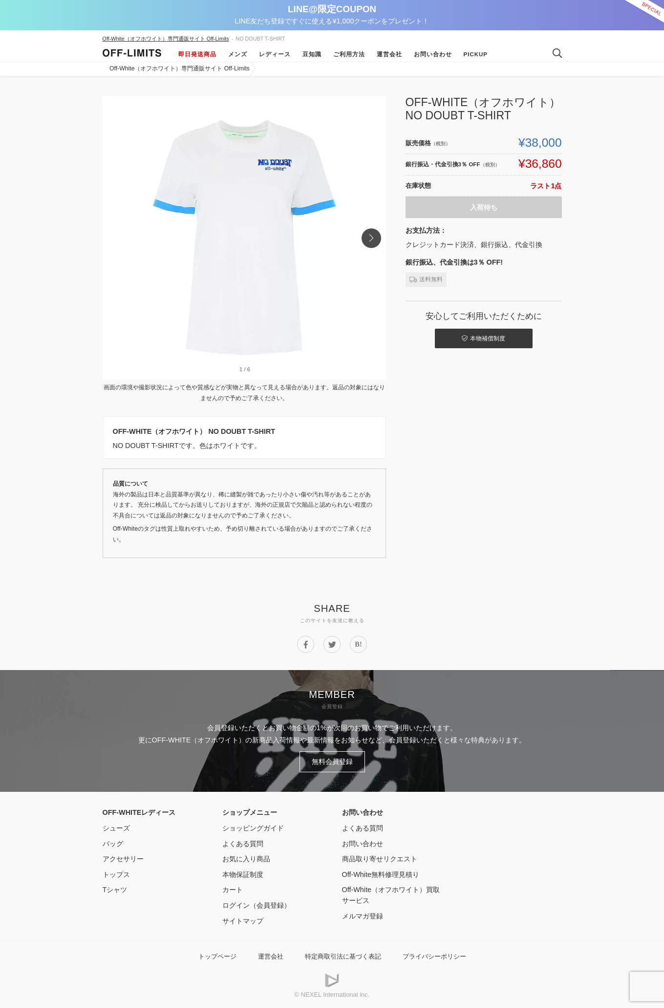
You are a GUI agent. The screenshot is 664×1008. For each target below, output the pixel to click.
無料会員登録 (332, 761)
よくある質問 (242, 844)
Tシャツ (115, 890)
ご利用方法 (349, 54)
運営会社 (389, 54)
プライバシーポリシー (434, 956)
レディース (275, 54)
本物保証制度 (242, 874)
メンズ (237, 54)
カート (232, 890)
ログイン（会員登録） (256, 905)
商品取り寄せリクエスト (379, 859)
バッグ (113, 844)
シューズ (116, 828)
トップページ (217, 956)
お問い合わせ (433, 54)
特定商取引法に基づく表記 (343, 956)
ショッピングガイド (253, 828)
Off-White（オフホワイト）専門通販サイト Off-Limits (166, 39)
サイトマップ (242, 921)
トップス (116, 874)
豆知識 (311, 54)
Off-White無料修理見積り (381, 874)
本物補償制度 (483, 338)
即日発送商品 (197, 54)
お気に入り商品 (246, 859)
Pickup (476, 54)
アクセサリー (123, 859)
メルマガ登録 (362, 916)
